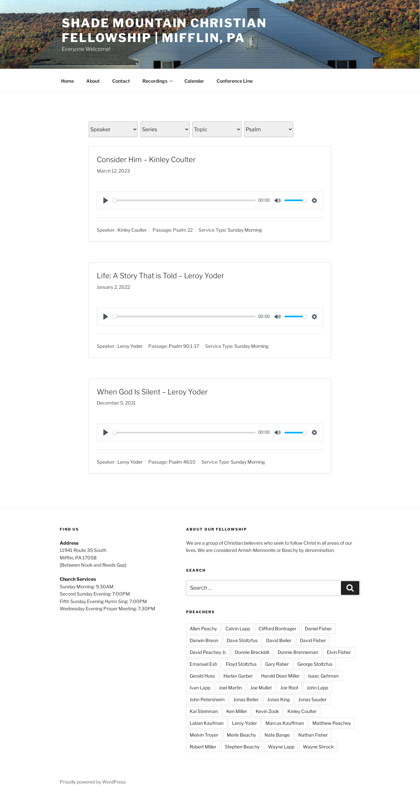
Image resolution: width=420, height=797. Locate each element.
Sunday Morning (245, 230)
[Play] (105, 200)
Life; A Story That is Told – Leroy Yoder (160, 275)
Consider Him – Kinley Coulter (146, 159)
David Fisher (313, 640)
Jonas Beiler (246, 699)
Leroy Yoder (129, 345)
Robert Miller (203, 746)
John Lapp (317, 687)
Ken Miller (236, 711)
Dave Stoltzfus (242, 640)
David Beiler (278, 640)
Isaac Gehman (323, 676)
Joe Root (289, 687)
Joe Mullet (261, 687)
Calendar (194, 81)
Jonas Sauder (312, 699)
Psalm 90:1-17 (184, 345)
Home (67, 81)
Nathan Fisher (313, 735)
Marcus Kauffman (284, 723)
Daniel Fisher (318, 628)
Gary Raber (277, 664)
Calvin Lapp (237, 628)
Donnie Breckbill (252, 652)
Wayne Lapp (281, 746)
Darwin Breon (204, 640)
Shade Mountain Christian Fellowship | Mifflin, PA (164, 30)
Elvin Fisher (339, 652)
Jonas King (278, 699)
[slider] (184, 200)
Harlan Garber (238, 676)
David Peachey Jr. (208, 652)
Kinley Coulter (132, 230)
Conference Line (235, 81)
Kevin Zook (267, 711)
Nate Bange (277, 735)
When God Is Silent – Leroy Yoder (152, 392)
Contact (121, 81)
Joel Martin (230, 687)
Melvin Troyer (204, 735)
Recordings (158, 81)
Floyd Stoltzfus (241, 664)
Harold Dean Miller (280, 676)
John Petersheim (207, 699)
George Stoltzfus (314, 664)
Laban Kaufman (206, 723)
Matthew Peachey (331, 723)
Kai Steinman (204, 711)
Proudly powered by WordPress (93, 782)
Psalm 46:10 (182, 462)
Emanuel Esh (203, 664)
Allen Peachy (203, 628)
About (93, 81)
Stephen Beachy (242, 746)
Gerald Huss (202, 676)
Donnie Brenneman (298, 652)
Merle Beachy (241, 735)
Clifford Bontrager (277, 628)
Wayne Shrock (318, 746)
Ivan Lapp (200, 687)
